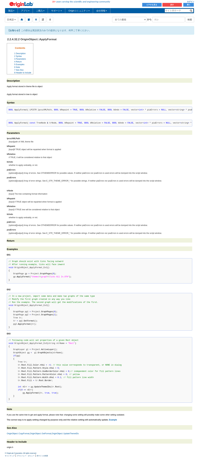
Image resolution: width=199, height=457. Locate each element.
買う (188, 5)
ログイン (190, 2)
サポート (56, 10)
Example (113, 420)
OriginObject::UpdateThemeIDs (65, 433)
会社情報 (101, 10)
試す (172, 5)
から (149, 19)
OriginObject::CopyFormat (18, 433)
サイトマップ (10, 456)
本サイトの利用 (42, 456)
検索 (190, 19)
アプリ (25, 10)
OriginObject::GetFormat (40, 433)
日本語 (11, 19)
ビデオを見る (152, 5)
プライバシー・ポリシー (25, 456)
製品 (11, 10)
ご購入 (40, 10)
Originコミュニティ (79, 10)
